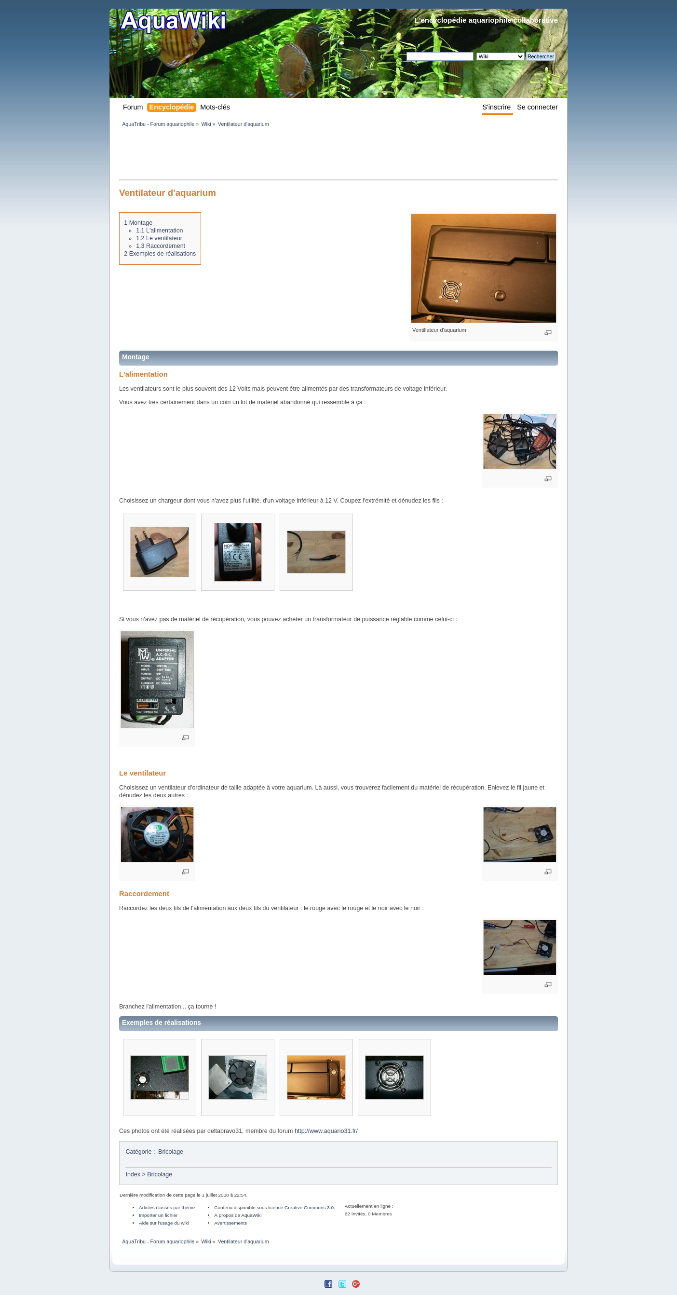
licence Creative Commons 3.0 (301, 1207)
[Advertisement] (294, 155)
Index (132, 1174)
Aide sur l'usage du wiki (164, 1223)
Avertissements (230, 1223)
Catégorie (138, 1151)
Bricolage (170, 1151)
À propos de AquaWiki (237, 1215)
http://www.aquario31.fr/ (326, 1131)
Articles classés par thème (167, 1207)
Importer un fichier (158, 1215)
